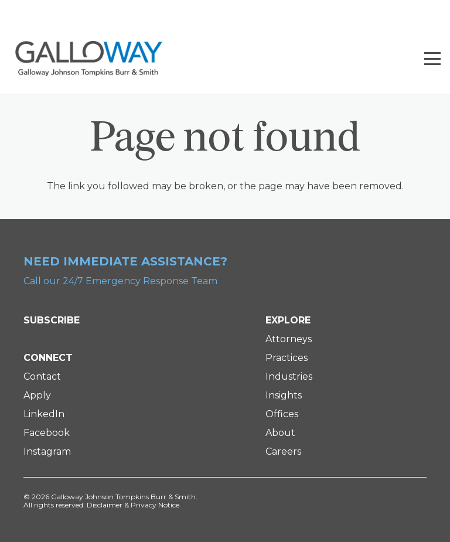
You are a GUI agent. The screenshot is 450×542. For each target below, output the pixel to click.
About (280, 432)
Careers (283, 451)
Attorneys (288, 339)
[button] (432, 58)
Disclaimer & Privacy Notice (133, 504)
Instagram (47, 451)
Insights (283, 395)
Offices (281, 414)
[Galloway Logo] (88, 58)
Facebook (46, 432)
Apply (37, 395)
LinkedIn (43, 414)
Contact (42, 376)
